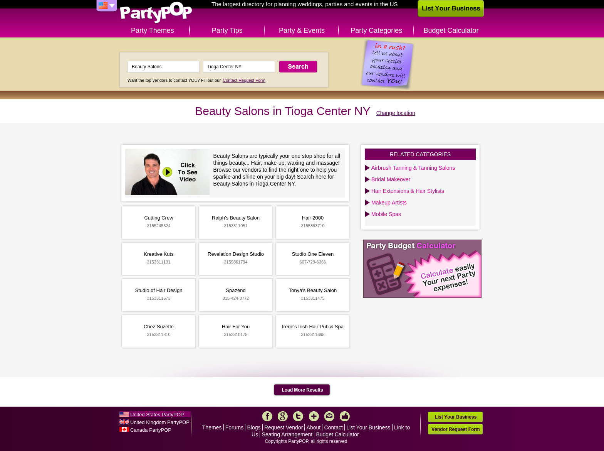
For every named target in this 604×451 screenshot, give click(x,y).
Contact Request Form (244, 80)
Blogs (254, 427)
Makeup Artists (389, 202)
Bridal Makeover (390, 179)
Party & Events (302, 30)
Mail (329, 416)
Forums (234, 427)
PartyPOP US (156, 13)
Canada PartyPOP (150, 430)
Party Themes (152, 30)
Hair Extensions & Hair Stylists (407, 191)
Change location (395, 113)
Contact (333, 427)
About (314, 427)
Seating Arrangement (287, 434)
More (314, 416)
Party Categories (376, 30)
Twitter (298, 416)
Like (345, 416)
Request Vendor (283, 427)
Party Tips (227, 30)
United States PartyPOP (157, 414)
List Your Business (368, 427)
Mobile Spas (386, 214)
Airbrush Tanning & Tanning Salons (413, 168)
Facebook (267, 416)
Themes (212, 427)
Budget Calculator (451, 30)
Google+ (283, 416)
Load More (302, 390)
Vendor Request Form (455, 429)
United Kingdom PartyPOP (160, 422)
